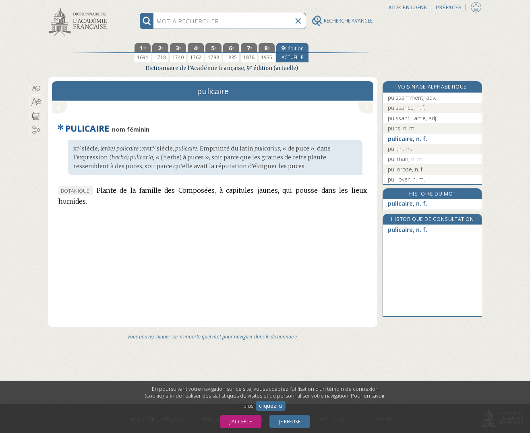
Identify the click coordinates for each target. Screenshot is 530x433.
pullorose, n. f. (406, 169)
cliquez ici (270, 405)
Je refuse (289, 421)
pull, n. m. (400, 149)
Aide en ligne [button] (407, 7)
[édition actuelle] (292, 52)
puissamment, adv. (412, 97)
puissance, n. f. (406, 107)
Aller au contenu (79, 7)
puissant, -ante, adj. (412, 118)
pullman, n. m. (406, 159)
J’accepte (241, 421)
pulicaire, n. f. (407, 138)
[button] (36, 88)
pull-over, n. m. (406, 179)
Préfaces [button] (448, 7)
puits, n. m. (402, 128)
